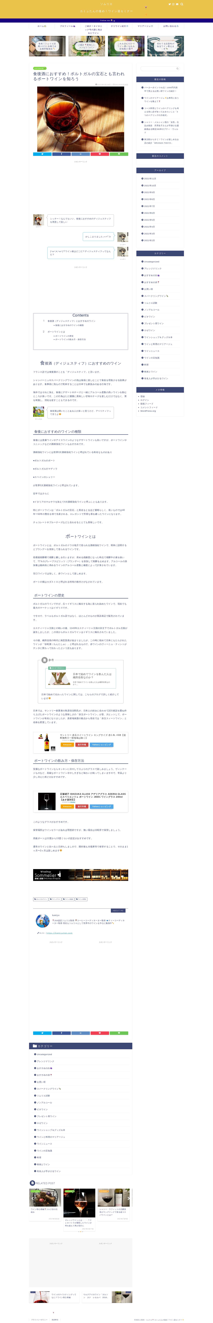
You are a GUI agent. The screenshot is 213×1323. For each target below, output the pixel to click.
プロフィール (67, 26)
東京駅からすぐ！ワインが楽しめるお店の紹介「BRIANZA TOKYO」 (161, 141)
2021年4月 (149, 227)
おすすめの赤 (40, 68)
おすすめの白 (44, 1068)
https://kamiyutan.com (59, 933)
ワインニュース (44, 1144)
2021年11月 (150, 178)
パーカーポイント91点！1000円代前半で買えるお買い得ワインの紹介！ (161, 89)
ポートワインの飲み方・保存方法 (70, 339)
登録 (142, 396)
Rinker (72, 740)
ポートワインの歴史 (64, 336)
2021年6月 (149, 213)
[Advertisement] (80, 183)
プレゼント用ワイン (47, 1116)
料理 (39, 1157)
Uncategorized (44, 1054)
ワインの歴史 (82, 899)
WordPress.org (148, 411)
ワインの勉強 (69, 899)
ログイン (144, 400)
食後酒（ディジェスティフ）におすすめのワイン (71, 321)
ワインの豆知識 (44, 1151)
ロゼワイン (42, 1123)
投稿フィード (147, 404)
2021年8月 (149, 199)
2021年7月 (149, 206)
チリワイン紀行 (119, 26)
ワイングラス (55, 899)
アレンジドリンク (45, 1061)
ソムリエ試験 (43, 1095)
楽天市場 (82, 745)
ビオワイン (42, 1109)
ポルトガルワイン (41, 899)
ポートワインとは (56, 331)
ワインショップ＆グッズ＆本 (51, 1130)
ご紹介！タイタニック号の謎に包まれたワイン (93, 27)
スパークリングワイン (49, 1089)
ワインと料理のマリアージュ (51, 1137)
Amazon (67, 745)
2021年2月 (149, 240)
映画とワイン (43, 1164)
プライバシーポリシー (39, 1320)
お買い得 (41, 1082)
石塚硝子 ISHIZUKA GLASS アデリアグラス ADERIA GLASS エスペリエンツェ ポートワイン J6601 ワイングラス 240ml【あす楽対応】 (93, 797)
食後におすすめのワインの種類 (69, 325)
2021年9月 (149, 192)
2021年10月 (150, 185)
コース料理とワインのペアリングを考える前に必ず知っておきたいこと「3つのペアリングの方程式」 (161, 111)
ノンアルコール (44, 1102)
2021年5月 (149, 220)
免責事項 (55, 1320)
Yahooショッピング (101, 745)
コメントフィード (149, 407)
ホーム (42, 26)
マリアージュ (145, 26)
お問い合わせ (170, 26)
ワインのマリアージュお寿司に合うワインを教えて (161, 99)
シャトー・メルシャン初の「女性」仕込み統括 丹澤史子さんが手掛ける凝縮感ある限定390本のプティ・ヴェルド (161, 127)
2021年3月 (149, 233)
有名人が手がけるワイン (49, 1171)
